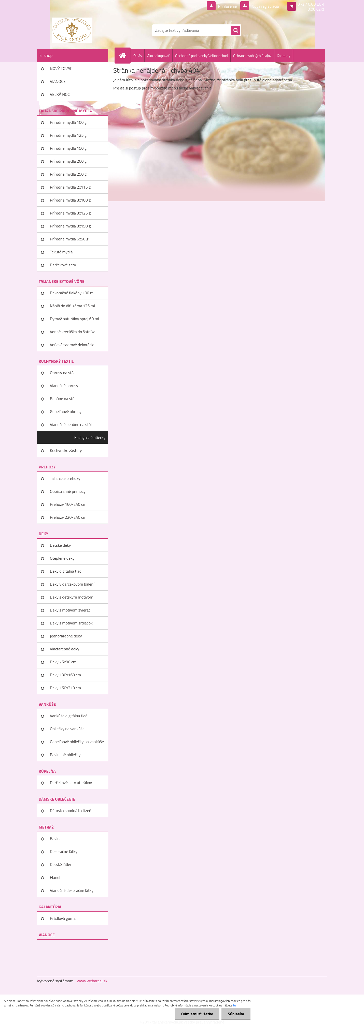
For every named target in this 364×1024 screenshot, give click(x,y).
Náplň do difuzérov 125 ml (72, 306)
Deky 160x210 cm (65, 688)
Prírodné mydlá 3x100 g (70, 200)
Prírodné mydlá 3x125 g (70, 213)
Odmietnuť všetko (197, 1014)
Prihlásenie (227, 6)
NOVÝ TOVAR (61, 68)
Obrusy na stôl (62, 373)
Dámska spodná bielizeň (70, 810)
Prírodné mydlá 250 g (68, 174)
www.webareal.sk (92, 981)
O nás (137, 55)
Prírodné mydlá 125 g (68, 135)
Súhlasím (236, 1014)
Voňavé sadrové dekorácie (72, 345)
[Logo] (72, 30)
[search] (235, 30)
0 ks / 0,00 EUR (311, 4)
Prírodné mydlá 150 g (68, 148)
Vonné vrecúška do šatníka (72, 332)
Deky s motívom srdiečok (71, 623)
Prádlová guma (63, 918)
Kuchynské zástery (66, 450)
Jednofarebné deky (66, 636)
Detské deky (60, 545)
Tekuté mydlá (61, 252)
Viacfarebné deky (64, 649)
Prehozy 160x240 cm (68, 504)
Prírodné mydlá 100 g (68, 122)
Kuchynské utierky (89, 437)
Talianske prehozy (65, 478)
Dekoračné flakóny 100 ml (72, 293)
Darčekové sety (63, 265)
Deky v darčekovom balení (72, 584)
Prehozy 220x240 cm (68, 517)
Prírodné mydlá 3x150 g (70, 226)
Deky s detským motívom (71, 597)
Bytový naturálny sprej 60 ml (74, 319)
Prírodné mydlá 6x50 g (69, 239)
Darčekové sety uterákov (71, 783)
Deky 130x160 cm (65, 675)
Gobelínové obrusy (65, 411)
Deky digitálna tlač (65, 571)
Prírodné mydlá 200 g (68, 161)
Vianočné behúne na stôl (71, 424)
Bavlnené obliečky (65, 755)
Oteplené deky (62, 558)
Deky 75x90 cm (63, 662)
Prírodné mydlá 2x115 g (70, 187)
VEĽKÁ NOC (60, 94)
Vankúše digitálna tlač (68, 716)
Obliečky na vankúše (67, 729)
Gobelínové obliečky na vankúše (77, 742)
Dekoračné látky (63, 851)
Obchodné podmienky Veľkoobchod (201, 55)
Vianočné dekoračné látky (71, 890)
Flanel (55, 877)
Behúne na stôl (63, 398)
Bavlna (56, 838)
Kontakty (283, 55)
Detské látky (60, 864)
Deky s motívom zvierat (70, 610)
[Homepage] (125, 55)
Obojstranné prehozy (68, 491)
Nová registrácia (265, 6)
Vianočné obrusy (64, 386)
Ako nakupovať (158, 55)
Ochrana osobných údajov (252, 55)
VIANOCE (58, 81)
